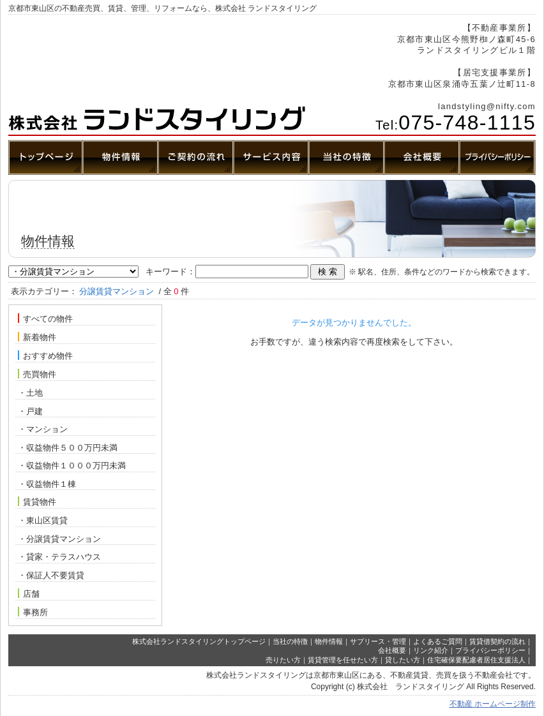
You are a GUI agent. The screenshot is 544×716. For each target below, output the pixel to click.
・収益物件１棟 (47, 484)
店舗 (29, 593)
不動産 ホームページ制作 (493, 703)
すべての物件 (45, 318)
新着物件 (37, 337)
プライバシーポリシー (490, 650)
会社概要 (392, 650)
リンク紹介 (430, 650)
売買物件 (37, 374)
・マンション (43, 429)
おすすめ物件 (45, 355)
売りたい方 (283, 660)
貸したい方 (402, 660)
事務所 (33, 612)
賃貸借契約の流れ (497, 641)
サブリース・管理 (378, 641)
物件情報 (329, 641)
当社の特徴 (290, 641)
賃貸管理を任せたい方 (343, 660)
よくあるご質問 (437, 641)
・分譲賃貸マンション (59, 539)
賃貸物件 (37, 501)
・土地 (30, 393)
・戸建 (30, 411)
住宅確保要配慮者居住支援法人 (476, 660)
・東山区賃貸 (43, 520)
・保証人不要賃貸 (51, 575)
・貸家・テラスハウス (59, 557)
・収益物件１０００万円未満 (72, 465)
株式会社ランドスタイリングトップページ (199, 641)
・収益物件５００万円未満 (67, 447)
